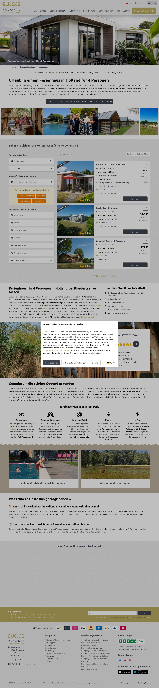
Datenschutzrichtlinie (52, 350)
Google (66, 350)
